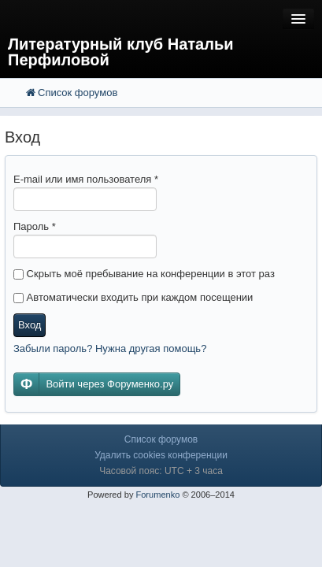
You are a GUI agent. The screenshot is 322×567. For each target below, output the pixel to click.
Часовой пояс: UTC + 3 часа (161, 470)
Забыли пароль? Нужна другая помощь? (109, 348)
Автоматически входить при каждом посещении (133, 297)
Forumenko (157, 494)
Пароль (34, 226)
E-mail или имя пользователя (85, 179)
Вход (29, 325)
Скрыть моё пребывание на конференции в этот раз (144, 274)
